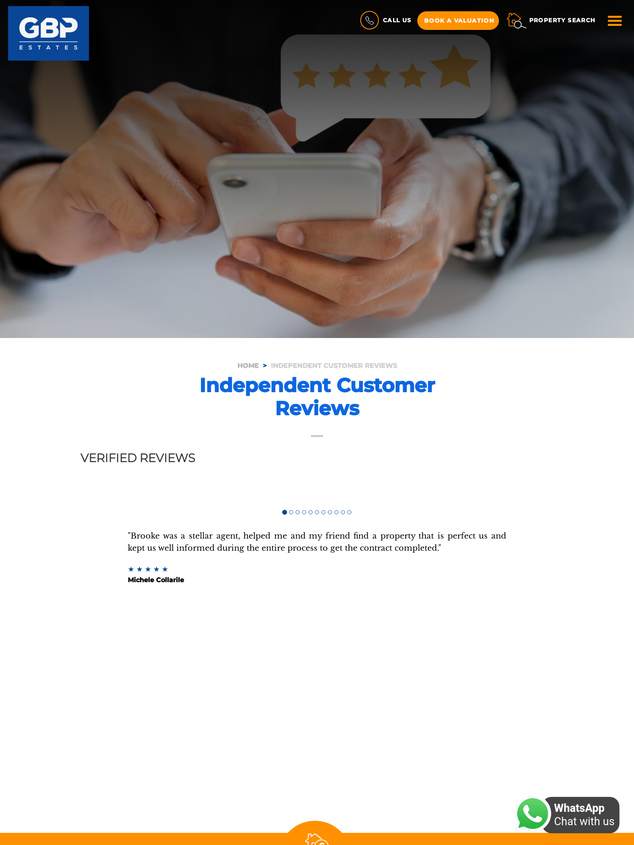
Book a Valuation (459, 20)
